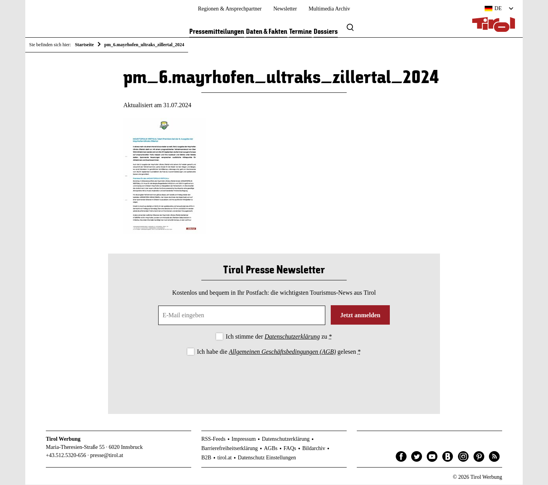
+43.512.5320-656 (66, 456)
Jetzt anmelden (360, 315)
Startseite (84, 44)
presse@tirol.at (106, 456)
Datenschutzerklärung (292, 337)
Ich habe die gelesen (279, 352)
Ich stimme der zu (279, 337)
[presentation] (274, 378)
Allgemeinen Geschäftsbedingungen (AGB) (282, 352)
